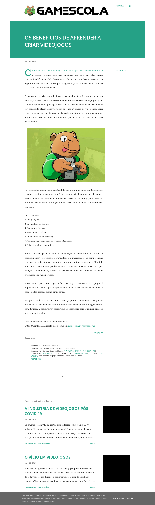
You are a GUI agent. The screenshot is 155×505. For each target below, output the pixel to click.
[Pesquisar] (120, 6)
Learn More (118, 498)
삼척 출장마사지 (81, 353)
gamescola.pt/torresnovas (81, 325)
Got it (130, 498)
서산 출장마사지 (49, 353)
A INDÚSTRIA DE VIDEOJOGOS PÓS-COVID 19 (57, 411)
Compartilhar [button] (120, 70)
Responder (36, 359)
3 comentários (44, 444)
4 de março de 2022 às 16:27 (49, 346)
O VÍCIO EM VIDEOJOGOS (48, 457)
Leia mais (91, 444)
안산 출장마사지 (89, 351)
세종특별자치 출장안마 (72, 351)
